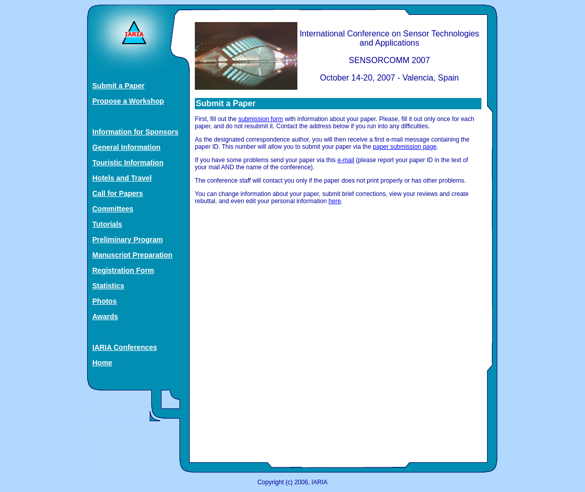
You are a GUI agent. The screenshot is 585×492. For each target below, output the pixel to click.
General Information (126, 147)
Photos (104, 301)
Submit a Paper (118, 86)
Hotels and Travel (122, 178)
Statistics (108, 286)
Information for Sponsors (135, 132)
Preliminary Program (127, 239)
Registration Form (123, 270)
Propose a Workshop (128, 101)
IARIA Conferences (124, 347)
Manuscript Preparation (132, 255)
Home (102, 363)
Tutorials (107, 224)
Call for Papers (117, 193)
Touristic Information (128, 163)
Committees (112, 209)
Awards (105, 316)
